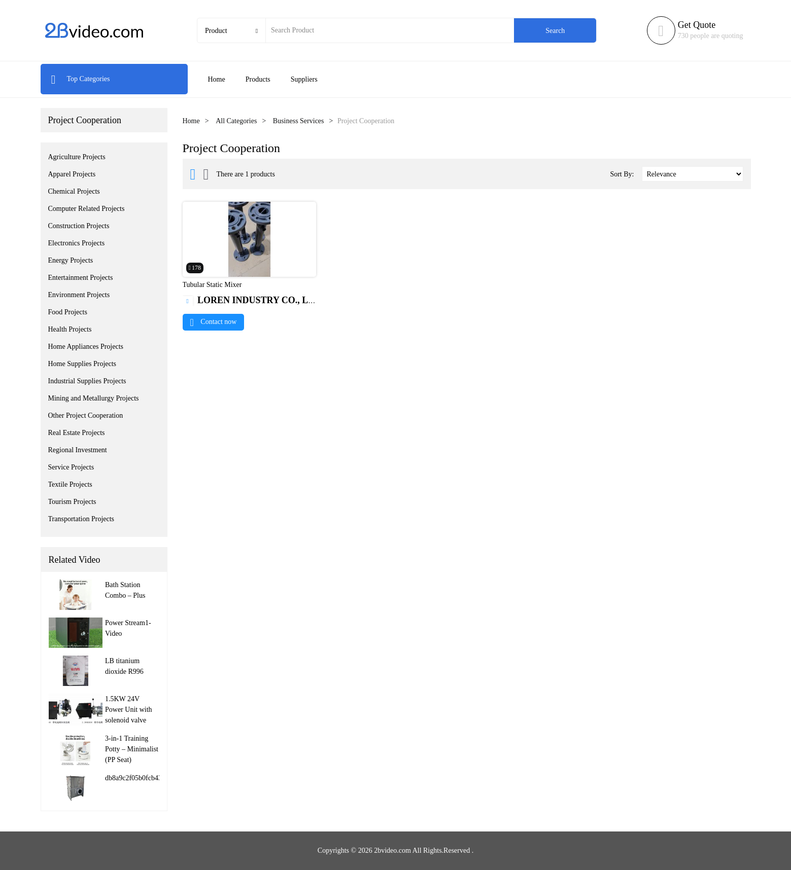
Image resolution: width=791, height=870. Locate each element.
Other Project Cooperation (85, 415)
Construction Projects (79, 226)
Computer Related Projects (86, 208)
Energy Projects (70, 260)
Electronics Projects (76, 243)
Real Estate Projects (76, 433)
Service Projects (71, 467)
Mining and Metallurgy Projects (93, 398)
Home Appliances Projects (86, 346)
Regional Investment (77, 450)
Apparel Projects (72, 174)
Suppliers (304, 79)
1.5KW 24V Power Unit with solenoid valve (128, 709)
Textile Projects (70, 484)
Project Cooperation (84, 120)
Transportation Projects (81, 519)
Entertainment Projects (80, 277)
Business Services (298, 121)
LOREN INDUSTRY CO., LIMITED (263, 300)
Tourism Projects (72, 501)
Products (258, 79)
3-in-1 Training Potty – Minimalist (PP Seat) (131, 749)
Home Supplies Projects (82, 364)
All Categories (236, 121)
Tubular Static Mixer (212, 284)
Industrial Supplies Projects (87, 381)
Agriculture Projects (77, 157)
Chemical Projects (74, 191)
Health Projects (70, 329)
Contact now (213, 321)
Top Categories (80, 79)
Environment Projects (79, 295)
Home (216, 79)
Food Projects (67, 312)
